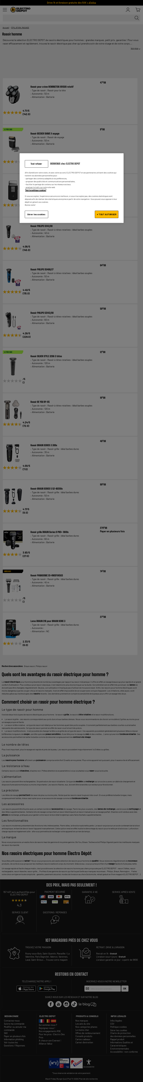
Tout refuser (36, 163)
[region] (72, 188)
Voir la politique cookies (36, 190)
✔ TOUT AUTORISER (106, 214)
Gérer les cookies (36, 214)
